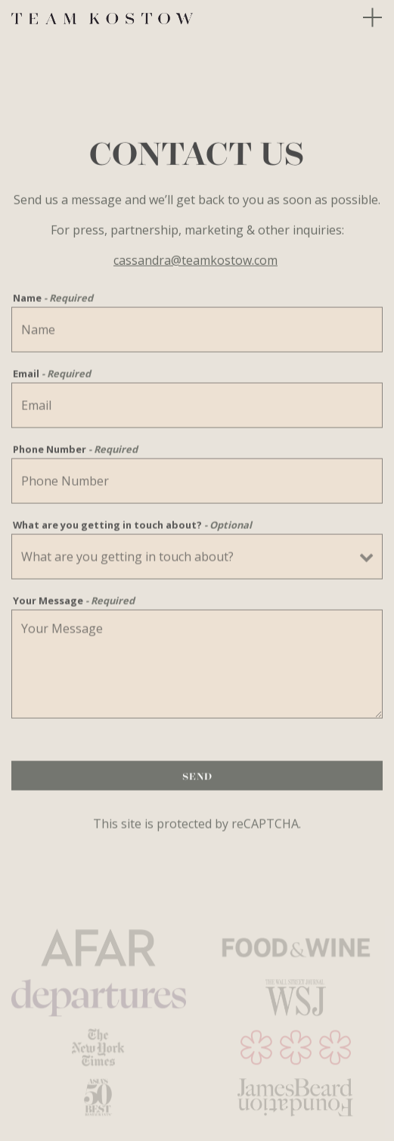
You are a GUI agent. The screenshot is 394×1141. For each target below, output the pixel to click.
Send (197, 777)
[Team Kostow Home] (102, 17)
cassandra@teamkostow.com (195, 261)
